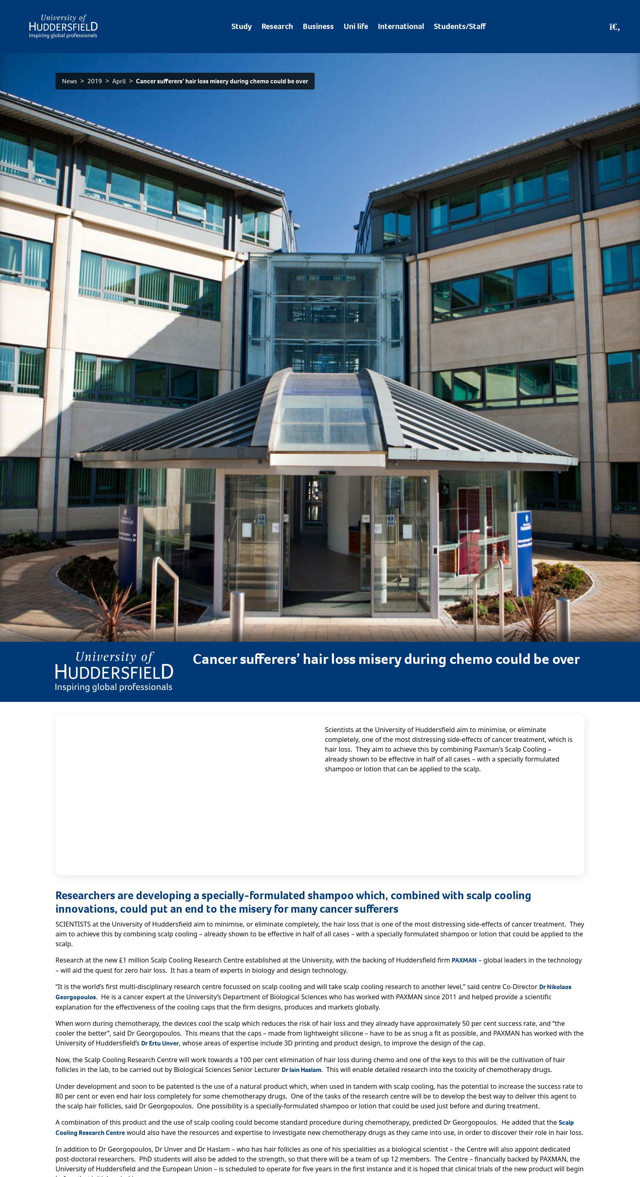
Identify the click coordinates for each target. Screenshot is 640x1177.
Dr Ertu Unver (160, 1043)
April (119, 81)
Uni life (356, 26)
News (69, 81)
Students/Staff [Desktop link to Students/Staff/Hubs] (460, 26)
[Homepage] (63, 26)
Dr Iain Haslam (301, 1069)
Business (318, 26)
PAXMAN (464, 960)
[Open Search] (614, 26)
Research (277, 26)
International (401, 26)
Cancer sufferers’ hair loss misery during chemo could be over (222, 81)
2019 (94, 81)
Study (241, 26)
